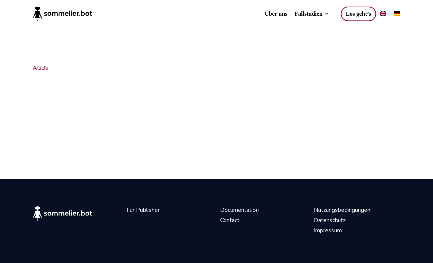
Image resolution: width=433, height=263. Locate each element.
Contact (229, 220)
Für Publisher (143, 210)
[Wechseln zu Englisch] (383, 14)
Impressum (328, 230)
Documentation (239, 210)
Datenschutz (330, 220)
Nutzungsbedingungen (342, 210)
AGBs (40, 68)
